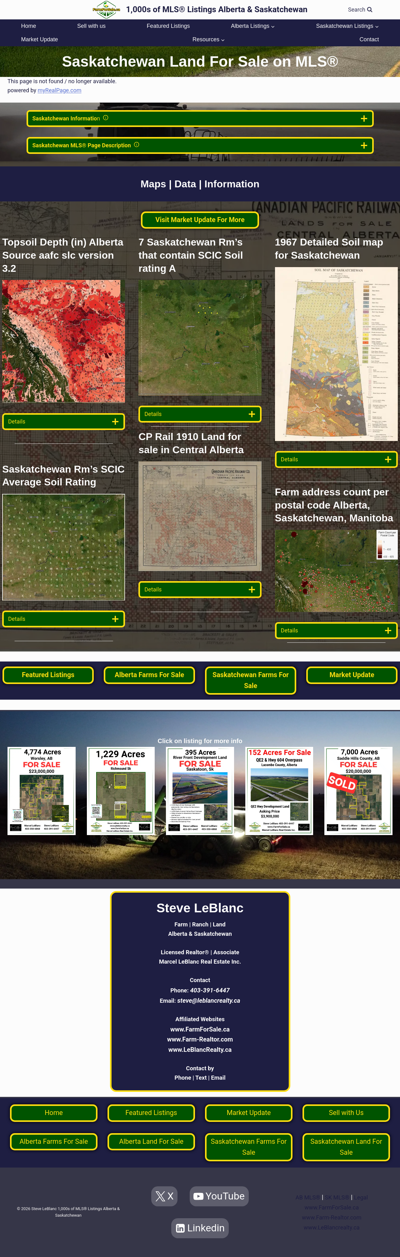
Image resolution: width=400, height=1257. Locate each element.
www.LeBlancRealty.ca (200, 1048)
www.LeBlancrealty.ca (331, 1227)
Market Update (39, 39)
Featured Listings (168, 26)
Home (28, 26)
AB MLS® (306, 1197)
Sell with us (91, 26)
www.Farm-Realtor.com (200, 1038)
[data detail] (63, 421)
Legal (363, 1197)
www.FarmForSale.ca (200, 1027)
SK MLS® (337, 1197)
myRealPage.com (60, 90)
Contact (369, 39)
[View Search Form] (360, 10)
